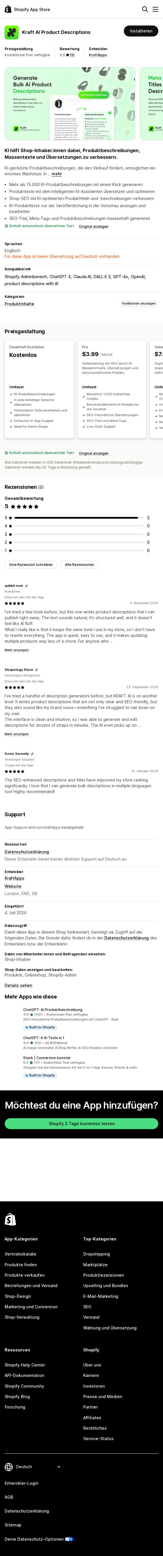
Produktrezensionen (103, 1275)
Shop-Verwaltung (22, 1317)
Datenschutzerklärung (27, 851)
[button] (81, 1019)
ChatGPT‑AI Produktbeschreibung (52, 1009)
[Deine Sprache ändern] (38, 1467)
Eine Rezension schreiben (31, 564)
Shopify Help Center (25, 1364)
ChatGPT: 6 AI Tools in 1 (43, 1038)
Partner (90, 1406)
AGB (9, 1497)
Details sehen (18, 985)
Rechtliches (95, 1428)
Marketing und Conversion (31, 1306)
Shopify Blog (17, 1396)
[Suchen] (145, 9)
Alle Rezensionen (79, 564)
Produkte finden (21, 1264)
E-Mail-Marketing (100, 1296)
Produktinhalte (19, 303)
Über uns (92, 1364)
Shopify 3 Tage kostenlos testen (82, 1123)
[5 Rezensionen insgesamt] (148, 517)
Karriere (91, 1375)
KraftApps (98, 55)
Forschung (15, 1406)
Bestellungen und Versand (31, 1285)
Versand (91, 1317)
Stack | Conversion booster (47, 1058)
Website (13, 886)
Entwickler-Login (21, 1483)
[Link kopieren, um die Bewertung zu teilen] (26, 586)
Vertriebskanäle (20, 1253)
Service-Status (98, 1438)
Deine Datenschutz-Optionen (34, 1539)
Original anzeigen (93, 226)
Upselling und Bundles (105, 1285)
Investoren (94, 1386)
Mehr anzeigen (17, 650)
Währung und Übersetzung (110, 1327)
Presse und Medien (102, 1396)
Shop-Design (18, 1296)
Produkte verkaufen (24, 1275)
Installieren (141, 30)
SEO (87, 1306)
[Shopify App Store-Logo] (27, 9)
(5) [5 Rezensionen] (72, 55)
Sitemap (13, 1524)
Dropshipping (96, 1253)
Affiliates (92, 1417)
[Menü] (155, 9)
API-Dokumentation (24, 1375)
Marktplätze (95, 1264)
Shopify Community (24, 1386)
